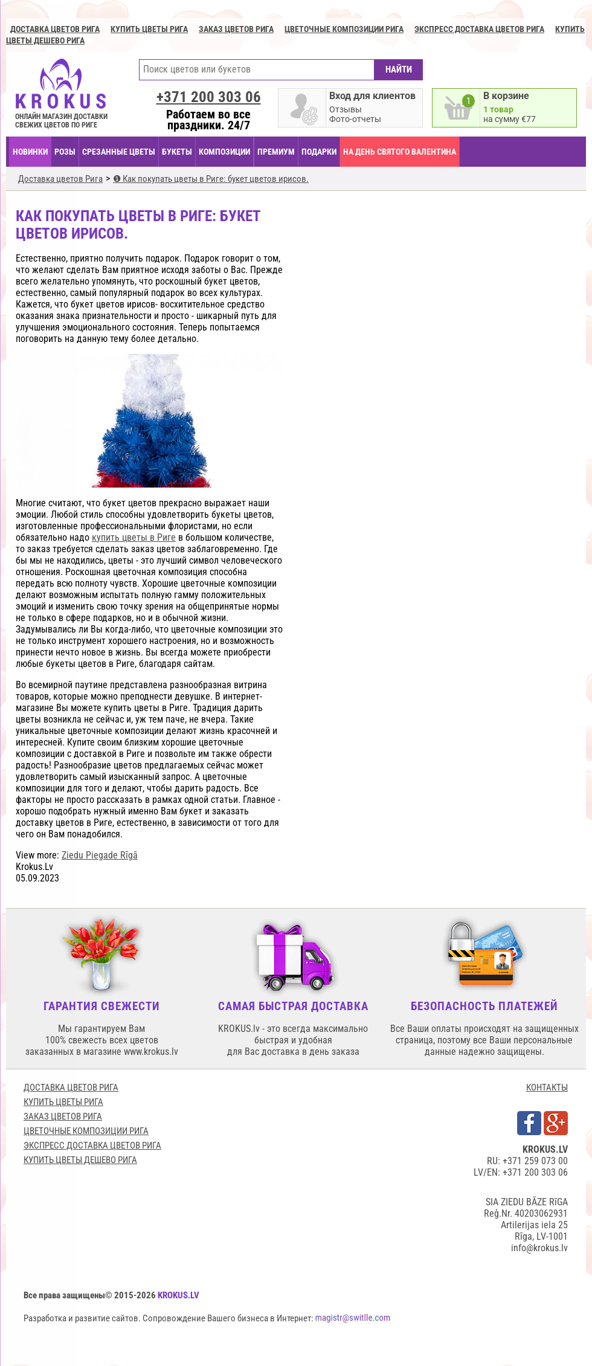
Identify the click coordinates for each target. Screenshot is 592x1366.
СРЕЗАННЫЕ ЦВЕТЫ (118, 151)
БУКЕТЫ (177, 151)
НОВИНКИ (30, 151)
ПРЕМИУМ (276, 151)
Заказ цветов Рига (236, 29)
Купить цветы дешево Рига (80, 1160)
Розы (65, 151)
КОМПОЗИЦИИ (224, 151)
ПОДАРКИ (318, 151)
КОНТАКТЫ (547, 1087)
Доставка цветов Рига (55, 29)
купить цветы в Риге (134, 537)
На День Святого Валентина (399, 151)
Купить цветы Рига (149, 29)
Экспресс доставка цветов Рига (479, 29)
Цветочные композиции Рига (344, 29)
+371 (208, 97)
